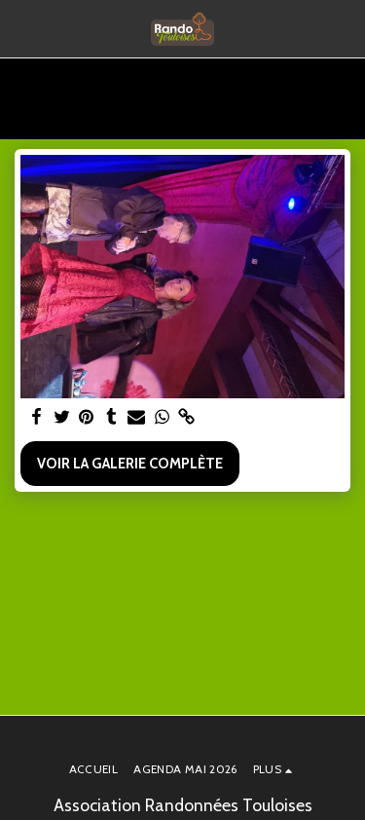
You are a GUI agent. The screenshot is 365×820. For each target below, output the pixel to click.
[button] (21, 28)
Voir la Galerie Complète (130, 463)
